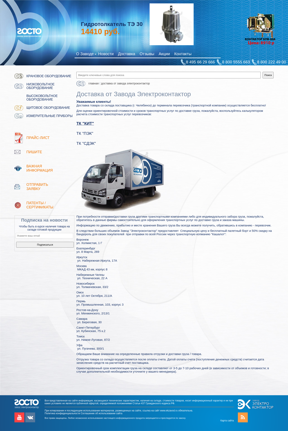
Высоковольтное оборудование (42, 97)
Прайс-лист (38, 138)
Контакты (182, 54)
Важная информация (39, 168)
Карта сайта (227, 420)
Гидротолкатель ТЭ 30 (112, 24)
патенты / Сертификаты (39, 205)
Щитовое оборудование (48, 107)
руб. (100, 31)
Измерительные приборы (49, 116)
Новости (106, 54)
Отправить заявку (37, 187)
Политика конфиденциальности (62, 413)
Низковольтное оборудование (40, 86)
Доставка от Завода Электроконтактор (125, 83)
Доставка (126, 54)
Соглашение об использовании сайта (101, 413)
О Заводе (86, 55)
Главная (93, 83)
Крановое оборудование (48, 76)
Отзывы (147, 54)
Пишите (34, 152)
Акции (164, 54)
